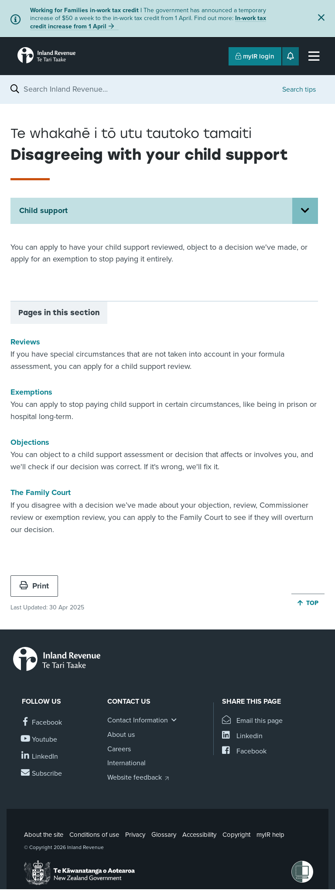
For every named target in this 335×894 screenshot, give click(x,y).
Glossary (163, 835)
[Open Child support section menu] (305, 211)
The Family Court (40, 492)
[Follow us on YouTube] (39, 739)
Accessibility (199, 835)
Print (34, 586)
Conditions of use (94, 835)
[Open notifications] (290, 56)
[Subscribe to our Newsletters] (42, 773)
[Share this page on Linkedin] (242, 736)
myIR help (270, 835)
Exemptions (31, 392)
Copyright (236, 835)
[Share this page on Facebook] (244, 751)
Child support (43, 210)
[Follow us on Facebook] (42, 722)
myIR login (255, 56)
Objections (29, 442)
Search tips (299, 89)
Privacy (135, 835)
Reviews (25, 342)
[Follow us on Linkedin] (40, 756)
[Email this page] (252, 720)
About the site (43, 835)
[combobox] (148, 89)
